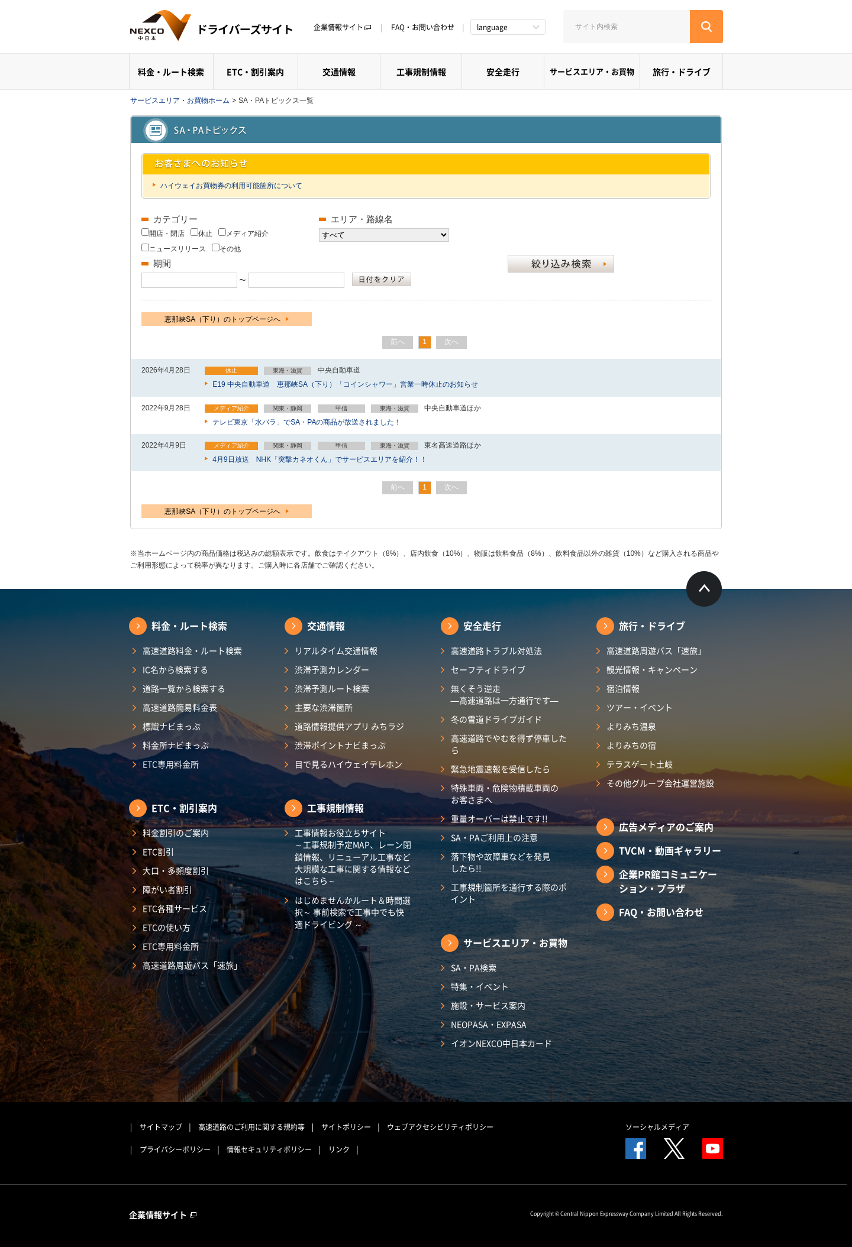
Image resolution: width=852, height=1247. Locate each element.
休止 (205, 233)
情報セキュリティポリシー (269, 1149)
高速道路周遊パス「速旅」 (192, 965)
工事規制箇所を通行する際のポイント (509, 893)
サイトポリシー (346, 1127)
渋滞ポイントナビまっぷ (340, 745)
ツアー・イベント (639, 707)
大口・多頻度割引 (176, 870)
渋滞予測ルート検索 (332, 688)
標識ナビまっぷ (172, 726)
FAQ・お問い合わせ (422, 27)
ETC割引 (158, 851)
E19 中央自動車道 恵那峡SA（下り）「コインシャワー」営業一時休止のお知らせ (344, 384)
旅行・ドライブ (682, 71)
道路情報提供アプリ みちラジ (349, 726)
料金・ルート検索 (171, 71)
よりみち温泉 (631, 726)
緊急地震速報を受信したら (500, 769)
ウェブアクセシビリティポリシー (440, 1127)
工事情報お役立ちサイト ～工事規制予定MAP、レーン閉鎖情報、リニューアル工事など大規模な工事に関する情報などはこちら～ (353, 856)
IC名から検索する (175, 669)
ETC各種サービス (175, 908)
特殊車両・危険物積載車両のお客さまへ (505, 793)
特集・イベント (480, 986)
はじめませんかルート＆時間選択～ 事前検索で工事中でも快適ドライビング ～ (353, 912)
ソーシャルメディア (657, 1127)
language (492, 27)
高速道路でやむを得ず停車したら (509, 744)
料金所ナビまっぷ (176, 745)
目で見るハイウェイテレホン (348, 764)
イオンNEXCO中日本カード (501, 1043)
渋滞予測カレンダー (332, 669)
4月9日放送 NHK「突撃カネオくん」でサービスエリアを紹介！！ (319, 459)
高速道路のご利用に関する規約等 (251, 1127)
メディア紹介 (247, 233)
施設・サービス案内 (488, 1005)
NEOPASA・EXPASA (489, 1024)
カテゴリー (175, 219)
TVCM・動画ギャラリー (670, 850)
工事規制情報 (421, 71)
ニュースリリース (177, 249)
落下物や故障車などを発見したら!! (500, 862)
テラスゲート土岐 (639, 764)
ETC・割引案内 (255, 71)
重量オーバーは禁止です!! (499, 818)
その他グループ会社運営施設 (660, 783)
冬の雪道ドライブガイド (496, 719)
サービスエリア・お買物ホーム (180, 100)
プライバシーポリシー (175, 1149)
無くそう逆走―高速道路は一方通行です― (505, 694)
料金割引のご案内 (176, 832)
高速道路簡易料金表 (180, 707)
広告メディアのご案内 (666, 827)
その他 (230, 249)
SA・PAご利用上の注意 (494, 837)
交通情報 (339, 71)
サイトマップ (161, 1127)
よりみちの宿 (631, 745)
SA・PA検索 (473, 967)
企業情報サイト (343, 27)
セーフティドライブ (488, 669)
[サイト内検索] (626, 26)
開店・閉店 (167, 233)
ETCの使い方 (167, 927)
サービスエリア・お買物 (592, 71)
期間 (162, 263)
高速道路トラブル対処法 (496, 650)
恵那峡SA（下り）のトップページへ (226, 319)
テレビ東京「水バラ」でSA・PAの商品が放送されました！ (306, 422)
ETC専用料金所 (171, 764)
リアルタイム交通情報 (336, 650)
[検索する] (706, 26)
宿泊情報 (623, 688)
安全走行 (502, 71)
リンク (339, 1149)
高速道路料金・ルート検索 (192, 650)
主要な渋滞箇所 (324, 707)
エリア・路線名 (362, 219)
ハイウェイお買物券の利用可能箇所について (230, 186)
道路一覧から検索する (184, 688)
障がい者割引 (167, 889)
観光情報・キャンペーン (652, 669)
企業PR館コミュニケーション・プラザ (668, 881)
